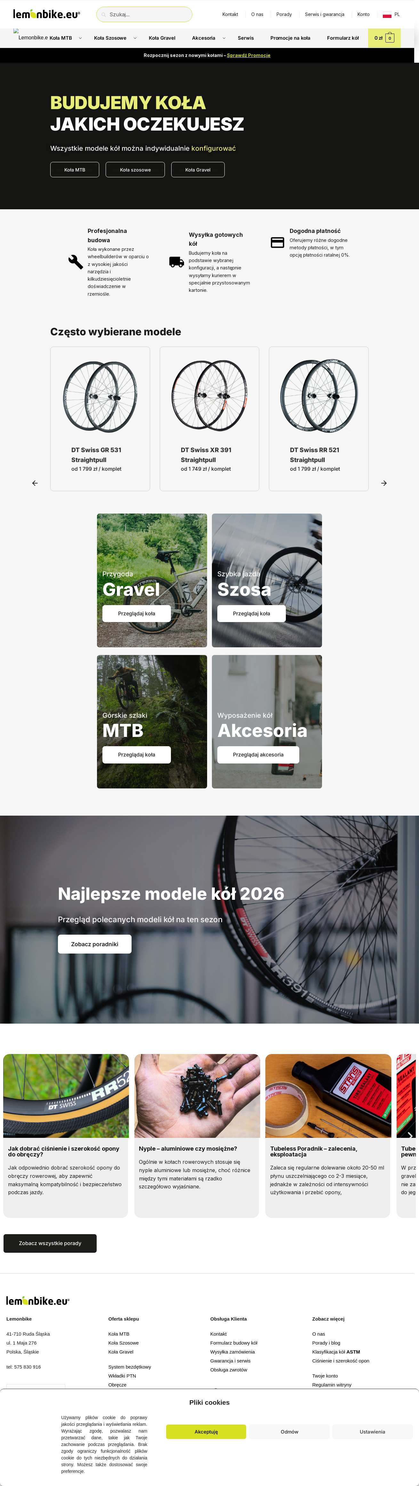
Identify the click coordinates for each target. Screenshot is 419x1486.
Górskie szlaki (124, 715)
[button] (409, 1401)
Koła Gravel (121, 1351)
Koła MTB (119, 1334)
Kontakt (230, 14)
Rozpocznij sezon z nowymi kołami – (207, 55)
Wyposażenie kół (244, 715)
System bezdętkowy (130, 1367)
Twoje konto (325, 1375)
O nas (257, 14)
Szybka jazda (238, 574)
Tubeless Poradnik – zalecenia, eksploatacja (313, 1151)
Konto (364, 14)
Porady (284, 14)
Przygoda (117, 574)
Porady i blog (326, 1343)
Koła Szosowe (124, 1343)
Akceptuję (206, 1432)
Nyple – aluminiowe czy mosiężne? (188, 1148)
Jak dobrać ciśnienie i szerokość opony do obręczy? (63, 1151)
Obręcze (118, 1384)
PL (397, 14)
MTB (122, 730)
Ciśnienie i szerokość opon (340, 1360)
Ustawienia (372, 1432)
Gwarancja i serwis (230, 1360)
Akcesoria (262, 730)
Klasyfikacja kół (336, 1351)
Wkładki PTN (122, 1375)
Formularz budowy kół (233, 1343)
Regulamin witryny (332, 1384)
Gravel (131, 589)
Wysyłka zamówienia (232, 1351)
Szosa (244, 589)
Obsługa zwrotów (228, 1369)
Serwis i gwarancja (324, 14)
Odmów (289, 1432)
